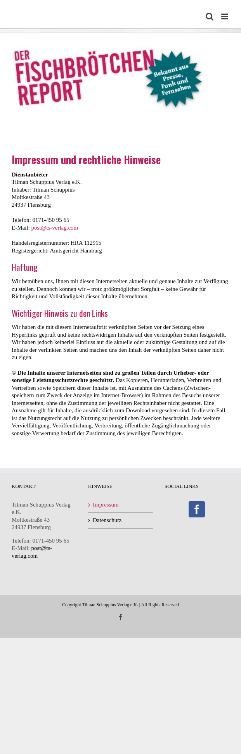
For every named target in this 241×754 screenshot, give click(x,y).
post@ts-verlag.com (54, 228)
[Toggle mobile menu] (225, 16)
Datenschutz (107, 520)
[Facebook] (197, 509)
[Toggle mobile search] (209, 16)
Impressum (106, 505)
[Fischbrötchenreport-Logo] (112, 36)
